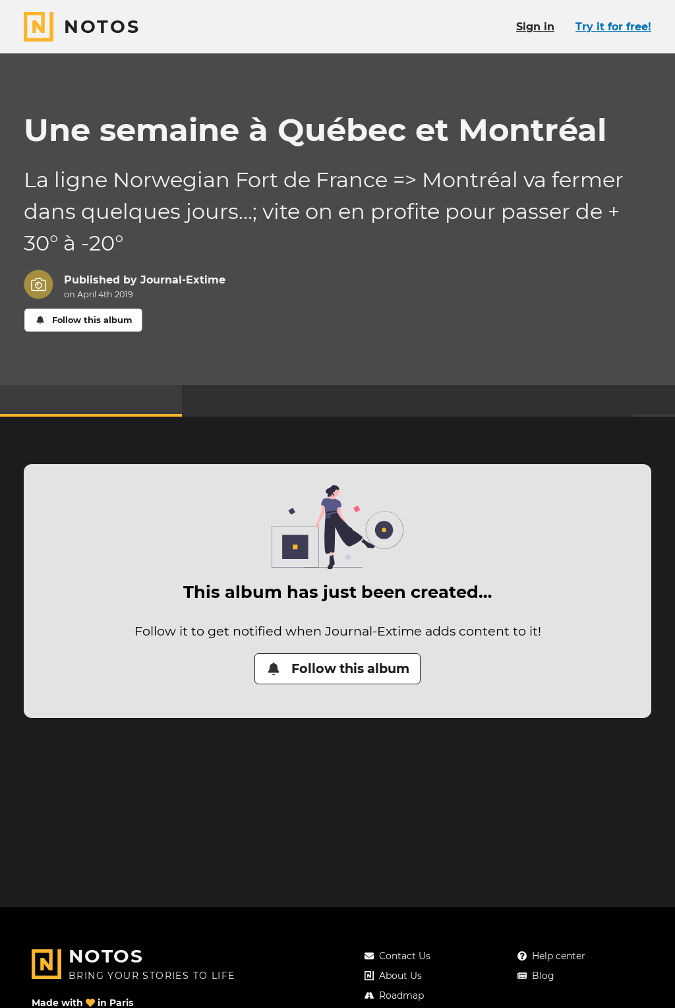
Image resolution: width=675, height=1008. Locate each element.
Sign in (535, 26)
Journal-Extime (182, 280)
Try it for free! (613, 26)
